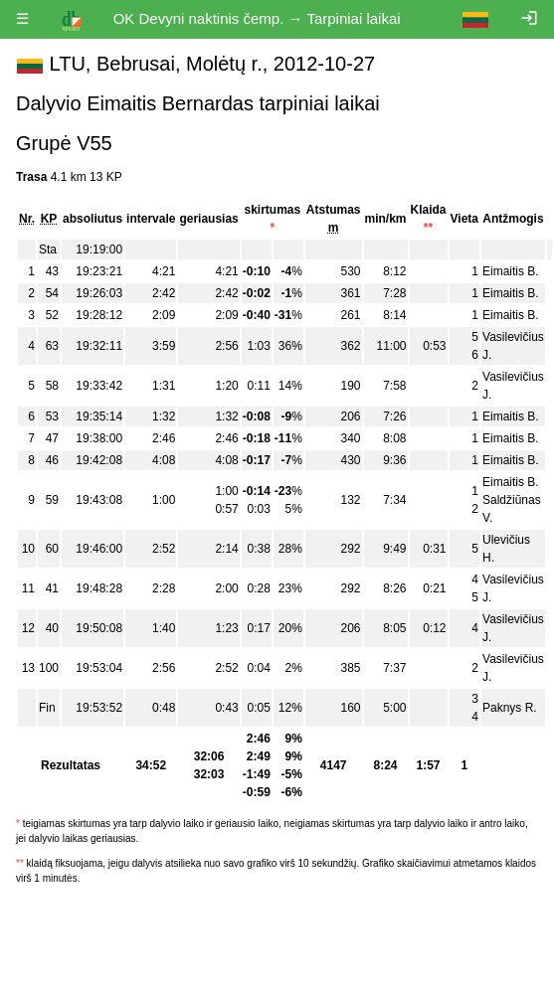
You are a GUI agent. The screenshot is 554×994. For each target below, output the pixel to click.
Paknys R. (509, 708)
